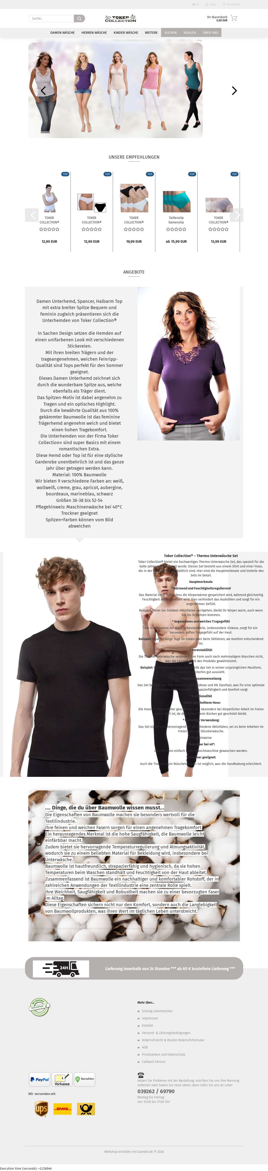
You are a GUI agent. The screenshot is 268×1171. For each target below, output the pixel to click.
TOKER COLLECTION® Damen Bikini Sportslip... (91, 220)
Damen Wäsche (62, 33)
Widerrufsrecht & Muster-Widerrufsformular (173, 1040)
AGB (145, 1047)
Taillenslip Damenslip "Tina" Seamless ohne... (176, 220)
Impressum (150, 1018)
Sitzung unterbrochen (157, 1011)
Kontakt (147, 1025)
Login (211, 4)
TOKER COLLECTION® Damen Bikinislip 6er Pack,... (134, 220)
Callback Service (154, 1062)
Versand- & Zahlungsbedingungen (166, 1033)
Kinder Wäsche (126, 33)
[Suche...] (79, 18)
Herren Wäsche (94, 33)
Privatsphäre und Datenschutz (163, 1054)
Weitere (151, 33)
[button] (42, 90)
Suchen (170, 33)
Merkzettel (231, 4)
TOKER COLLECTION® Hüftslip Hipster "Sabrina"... (218, 220)
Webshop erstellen (117, 1152)
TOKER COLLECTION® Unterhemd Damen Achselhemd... (49, 220)
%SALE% (189, 33)
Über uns (210, 33)
